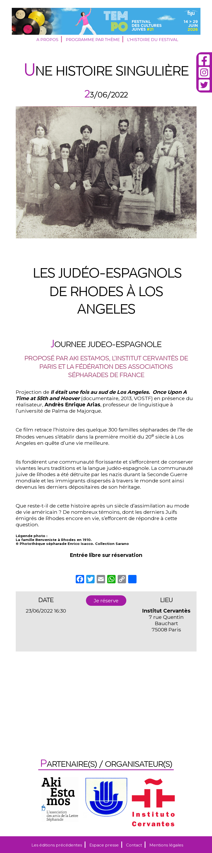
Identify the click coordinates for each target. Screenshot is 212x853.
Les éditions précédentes (56, 845)
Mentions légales (166, 845)
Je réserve (106, 600)
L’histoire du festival (152, 39)
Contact (134, 845)
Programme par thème (93, 39)
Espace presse (104, 845)
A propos (47, 39)
